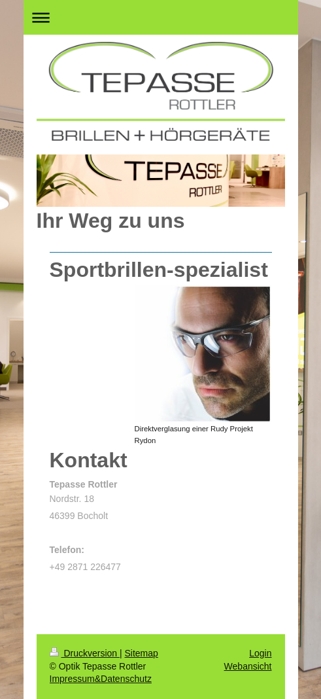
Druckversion (85, 653)
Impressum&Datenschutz (101, 678)
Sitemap (141, 653)
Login (260, 653)
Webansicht (248, 666)
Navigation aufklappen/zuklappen (161, 17)
